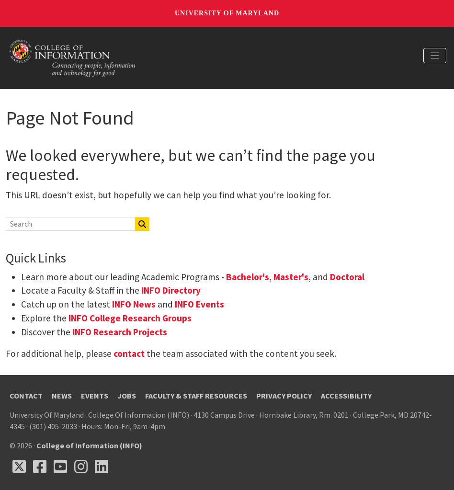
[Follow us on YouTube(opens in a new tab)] (60, 466)
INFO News (134, 304)
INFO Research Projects (119, 332)
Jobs (126, 395)
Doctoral (347, 277)
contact (129, 353)
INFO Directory (171, 290)
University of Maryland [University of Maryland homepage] (227, 13)
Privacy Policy (284, 395)
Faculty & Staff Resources (196, 395)
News (62, 395)
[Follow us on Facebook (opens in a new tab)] (39, 466)
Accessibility (346, 395)
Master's (290, 277)
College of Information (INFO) (89, 445)
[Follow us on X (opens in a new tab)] (19, 466)
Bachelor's (247, 277)
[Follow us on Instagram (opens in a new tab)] (81, 466)
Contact (26, 395)
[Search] (65, 223)
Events (94, 395)
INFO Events (199, 304)
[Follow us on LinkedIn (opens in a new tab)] (101, 466)
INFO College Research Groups (129, 318)
